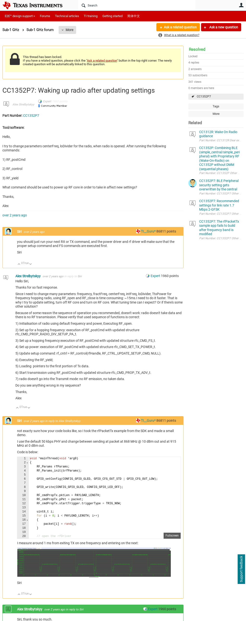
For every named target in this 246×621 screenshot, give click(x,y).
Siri (19, 231)
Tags (216, 106)
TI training (91, 16)
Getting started (112, 16)
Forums (45, 16)
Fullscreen (172, 535)
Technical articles (67, 16)
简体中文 (133, 16)
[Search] (136, 5)
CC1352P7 (204, 96)
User (241, 5)
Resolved (197, 49)
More (69, 30)
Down (31, 264)
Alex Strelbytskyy (23, 104)
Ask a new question (223, 27)
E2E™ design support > (20, 16)
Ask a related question (180, 27)
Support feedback (241, 569)
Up (19, 264)
